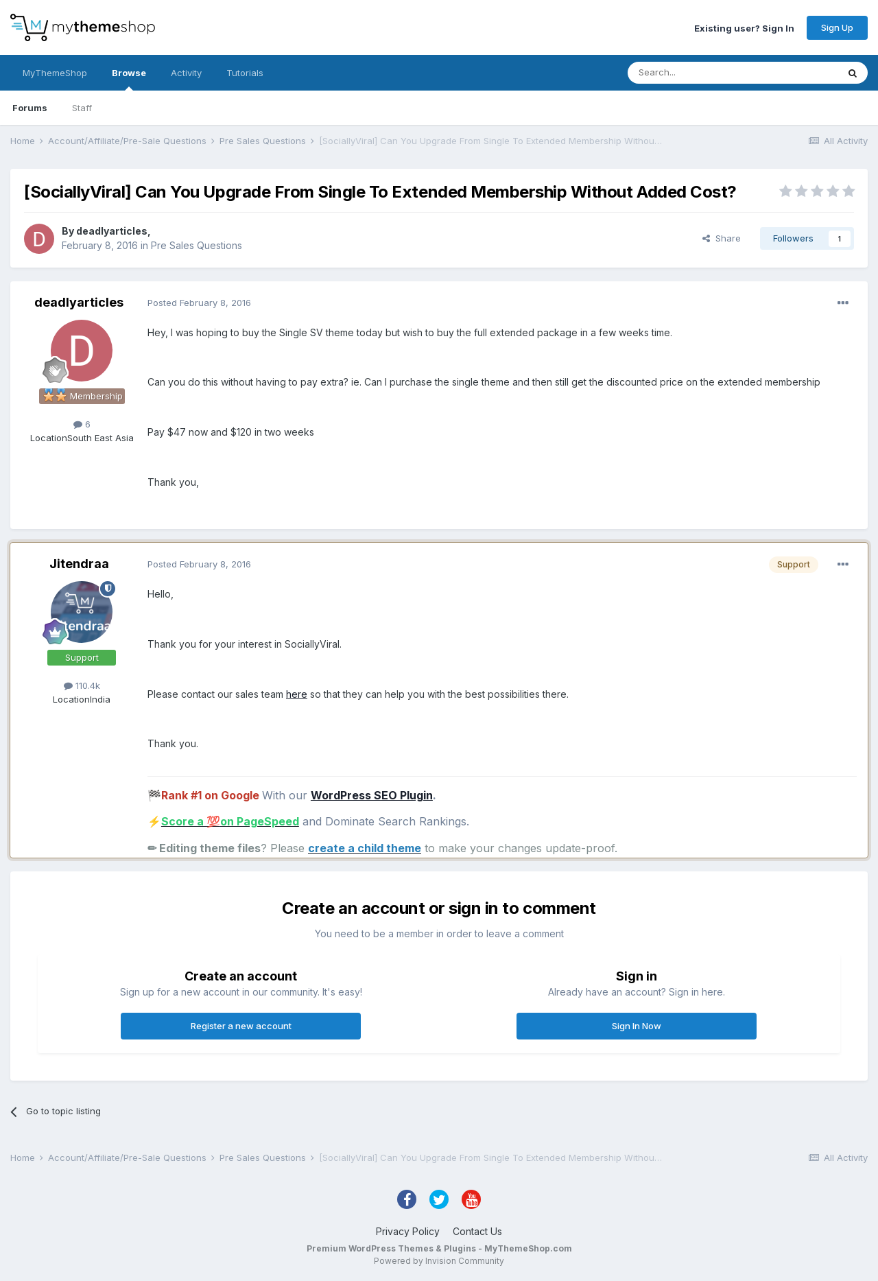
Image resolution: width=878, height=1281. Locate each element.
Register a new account (241, 1025)
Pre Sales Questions (196, 245)
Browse (129, 79)
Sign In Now (636, 1025)
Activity (186, 72)
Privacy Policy (408, 1231)
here (296, 694)
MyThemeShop (55, 72)
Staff (82, 107)
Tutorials (244, 72)
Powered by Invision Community (439, 1261)
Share (721, 238)
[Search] (698, 73)
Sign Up (837, 27)
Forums (29, 107)
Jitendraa (79, 563)
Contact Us (477, 1231)
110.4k (82, 685)
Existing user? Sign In (744, 27)
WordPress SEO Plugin (372, 795)
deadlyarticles (111, 231)
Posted (199, 302)
